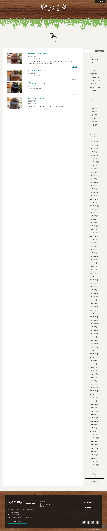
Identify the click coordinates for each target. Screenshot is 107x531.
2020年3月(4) (95, 381)
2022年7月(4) (95, 290)
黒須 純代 (94, 111)
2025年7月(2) (95, 175)
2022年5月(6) (95, 296)
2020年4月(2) (95, 377)
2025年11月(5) (94, 162)
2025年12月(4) (94, 158)
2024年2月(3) (95, 226)
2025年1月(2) (95, 195)
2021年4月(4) (95, 337)
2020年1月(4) (95, 387)
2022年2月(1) (95, 307)
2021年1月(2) (95, 347)
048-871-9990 (15, 512)
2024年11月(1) (94, 202)
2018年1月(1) (95, 458)
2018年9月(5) (95, 441)
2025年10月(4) (94, 165)
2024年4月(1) (95, 219)
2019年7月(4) (95, 407)
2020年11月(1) (94, 354)
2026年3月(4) (95, 148)
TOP (4, 18)
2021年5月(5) (95, 333)
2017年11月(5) (94, 465)
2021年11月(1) (94, 313)
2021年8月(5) (95, 323)
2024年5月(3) (95, 216)
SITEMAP (8, 529)
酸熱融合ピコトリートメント (37, 83)
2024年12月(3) (94, 199)
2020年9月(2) (95, 360)
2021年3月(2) (95, 340)
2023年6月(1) (95, 253)
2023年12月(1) (94, 232)
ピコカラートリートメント (37, 70)
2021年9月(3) (95, 320)
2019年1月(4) (95, 428)
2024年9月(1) (95, 209)
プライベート (95, 84)
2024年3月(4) (95, 222)
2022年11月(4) (94, 276)
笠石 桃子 (94, 125)
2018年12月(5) (94, 431)
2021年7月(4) (95, 327)
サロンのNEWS (94, 77)
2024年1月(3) (95, 229)
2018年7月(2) (95, 448)
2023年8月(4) (95, 246)
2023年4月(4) (95, 259)
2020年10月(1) (94, 357)
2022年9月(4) (95, 283)
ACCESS (95, 18)
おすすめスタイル (94, 74)
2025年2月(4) (95, 192)
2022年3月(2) (95, 303)
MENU (24, 18)
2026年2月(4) (95, 152)
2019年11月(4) (94, 394)
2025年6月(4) (95, 179)
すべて (95, 67)
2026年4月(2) (95, 145)
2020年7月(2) (95, 367)
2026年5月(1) (95, 142)
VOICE (75, 18)
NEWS (17, 18)
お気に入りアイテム (94, 87)
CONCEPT (10, 18)
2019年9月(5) (95, 401)
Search (99, 51)
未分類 (95, 70)
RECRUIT (49, 18)
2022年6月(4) (95, 293)
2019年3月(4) (95, 421)
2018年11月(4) (94, 434)
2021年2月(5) (95, 344)
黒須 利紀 (94, 108)
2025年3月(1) (95, 189)
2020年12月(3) (94, 350)
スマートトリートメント (36, 98)
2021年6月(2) (95, 330)
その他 (95, 90)
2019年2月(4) (95, 424)
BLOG (69, 18)
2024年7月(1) (95, 212)
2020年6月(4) (95, 370)
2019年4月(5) (95, 418)
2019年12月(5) (94, 391)
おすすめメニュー (32, 56)
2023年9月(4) (95, 243)
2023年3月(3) (95, 263)
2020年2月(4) (95, 384)
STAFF (36, 18)
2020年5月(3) (95, 374)
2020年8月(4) (95, 364)
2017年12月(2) (94, 461)
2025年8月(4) (95, 172)
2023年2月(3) (95, 266)
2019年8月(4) (95, 404)
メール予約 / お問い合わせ (17, 522)
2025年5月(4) (95, 182)
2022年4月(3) (95, 300)
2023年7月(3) (95, 249)
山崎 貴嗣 (94, 115)
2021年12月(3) (94, 310)
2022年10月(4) (94, 280)
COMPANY (88, 18)
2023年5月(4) (95, 256)
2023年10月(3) (94, 239)
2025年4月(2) (95, 185)
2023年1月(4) (95, 269)
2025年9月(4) (95, 169)
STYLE (42, 18)
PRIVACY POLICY (16, 529)
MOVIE (56, 18)
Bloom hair (38, 59)
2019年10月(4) (94, 397)
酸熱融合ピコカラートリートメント (39, 53)
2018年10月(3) (94, 438)
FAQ (81, 18)
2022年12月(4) (94, 273)
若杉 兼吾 (94, 121)
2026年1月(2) (95, 155)
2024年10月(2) (94, 206)
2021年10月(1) (94, 317)
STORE (102, 18)
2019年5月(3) (95, 414)
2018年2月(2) (95, 455)
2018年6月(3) (95, 451)
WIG (30, 18)
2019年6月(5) (95, 411)
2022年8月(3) (95, 286)
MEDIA (62, 18)
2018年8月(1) (95, 444)
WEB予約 (100, 2)
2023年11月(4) (94, 236)
